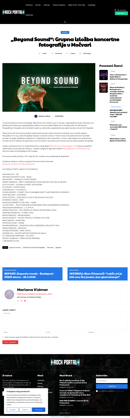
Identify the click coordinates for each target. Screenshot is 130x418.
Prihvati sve (38, 409)
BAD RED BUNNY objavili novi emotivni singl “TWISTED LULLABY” (118, 113)
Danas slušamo (116, 107)
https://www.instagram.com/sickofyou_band (34, 294)
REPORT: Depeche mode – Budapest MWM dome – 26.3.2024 (29, 275)
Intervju (63, 387)
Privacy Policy (119, 391)
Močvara (50, 247)
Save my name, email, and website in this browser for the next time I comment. (31, 337)
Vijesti (65, 32)
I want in (111, 386)
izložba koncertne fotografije (34, 247)
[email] (112, 380)
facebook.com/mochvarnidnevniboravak (18, 164)
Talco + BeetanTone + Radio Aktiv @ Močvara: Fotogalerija (119, 77)
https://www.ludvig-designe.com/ (63, 146)
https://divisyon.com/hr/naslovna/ (76, 149)
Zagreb (58, 247)
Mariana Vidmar (44, 116)
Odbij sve (25, 409)
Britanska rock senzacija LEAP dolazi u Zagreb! (118, 127)
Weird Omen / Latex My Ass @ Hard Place (118, 140)
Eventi (113, 71)
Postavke (13, 409)
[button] (65, 22)
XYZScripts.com (75, 417)
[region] (26, 401)
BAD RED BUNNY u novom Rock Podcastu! (74, 401)
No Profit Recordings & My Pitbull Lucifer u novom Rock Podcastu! (73, 382)
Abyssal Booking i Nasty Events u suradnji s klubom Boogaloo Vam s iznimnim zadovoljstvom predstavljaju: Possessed (117, 94)
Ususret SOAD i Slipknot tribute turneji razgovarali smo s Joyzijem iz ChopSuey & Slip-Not (75, 392)
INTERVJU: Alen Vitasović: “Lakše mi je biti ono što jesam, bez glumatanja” (96, 275)
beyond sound (14, 247)
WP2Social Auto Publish (57, 417)
